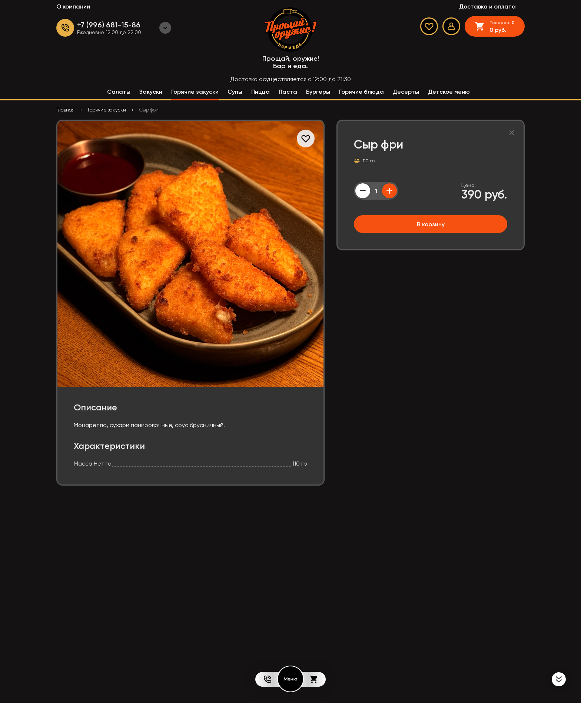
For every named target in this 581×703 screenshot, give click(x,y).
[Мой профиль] (451, 26)
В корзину (431, 224)
